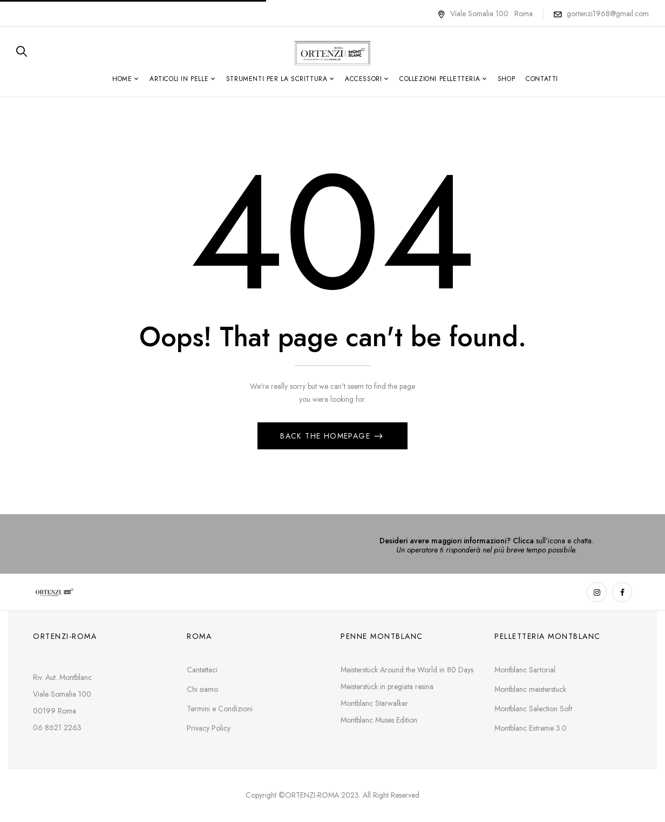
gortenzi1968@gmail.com (608, 13)
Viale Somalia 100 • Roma (485, 13)
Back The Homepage (326, 435)
